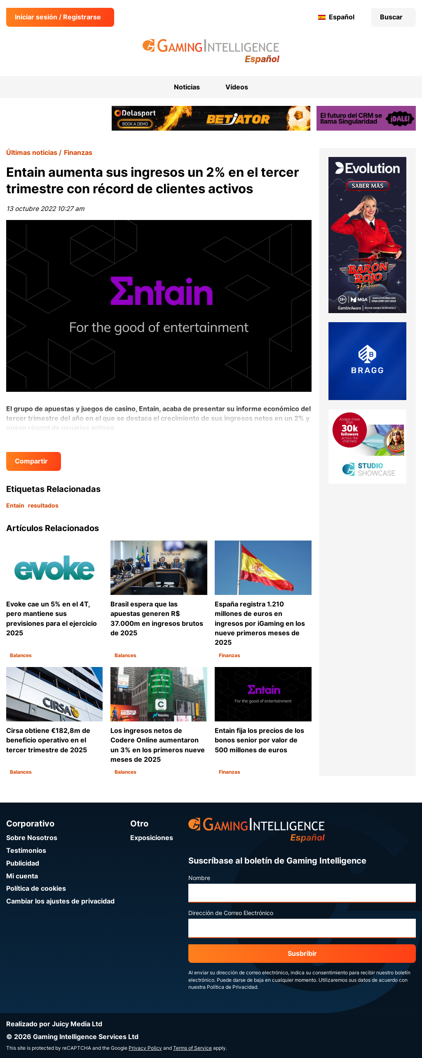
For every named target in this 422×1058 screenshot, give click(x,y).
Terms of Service (192, 1048)
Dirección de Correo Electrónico (230, 913)
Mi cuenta (22, 876)
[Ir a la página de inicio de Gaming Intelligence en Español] (211, 51)
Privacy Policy (145, 1048)
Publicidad (22, 863)
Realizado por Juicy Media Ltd (54, 1024)
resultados (43, 505)
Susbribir (302, 953)
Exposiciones (151, 838)
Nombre (199, 878)
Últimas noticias (31, 153)
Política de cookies (36, 888)
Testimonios (26, 850)
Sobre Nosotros (31, 838)
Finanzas (78, 153)
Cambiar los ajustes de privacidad (60, 901)
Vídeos (236, 87)
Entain (15, 505)
